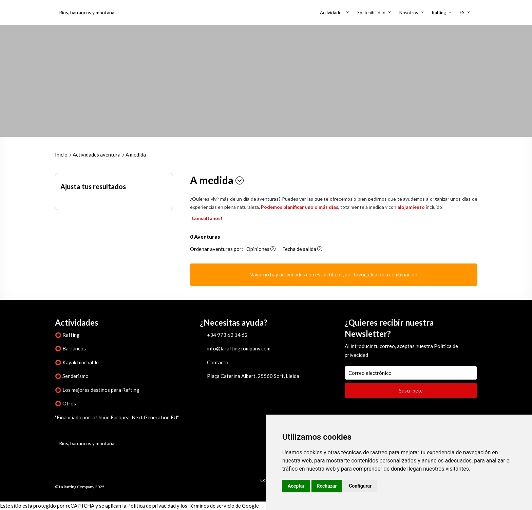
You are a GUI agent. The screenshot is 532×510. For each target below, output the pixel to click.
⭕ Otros (65, 403)
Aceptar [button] (296, 486)
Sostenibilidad (371, 12)
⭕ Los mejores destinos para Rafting (97, 390)
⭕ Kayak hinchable (77, 362)
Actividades (331, 12)
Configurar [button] (360, 486)
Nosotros (408, 12)
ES (462, 12)
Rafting (439, 12)
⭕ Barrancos (70, 348)
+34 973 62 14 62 (227, 335)
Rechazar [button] (327, 486)
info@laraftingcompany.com (238, 348)
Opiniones (261, 249)
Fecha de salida (302, 249)
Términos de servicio (211, 506)
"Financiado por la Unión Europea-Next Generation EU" (117, 417)
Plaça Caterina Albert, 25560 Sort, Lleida (253, 376)
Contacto (217, 362)
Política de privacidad (151, 506)
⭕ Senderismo (72, 376)
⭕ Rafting (67, 335)
